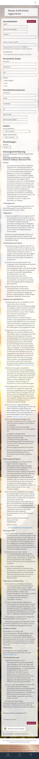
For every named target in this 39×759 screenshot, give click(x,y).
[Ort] (19, 111)
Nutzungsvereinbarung (30, 750)
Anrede (5, 78)
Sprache (5, 144)
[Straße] (19, 101)
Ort (4, 109)
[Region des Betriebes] (10, 137)
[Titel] (19, 75)
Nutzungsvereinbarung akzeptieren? (15, 713)
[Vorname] (19, 64)
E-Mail (5, 24)
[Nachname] (19, 69)
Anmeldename (7, 52)
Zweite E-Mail (7, 114)
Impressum (5, 750)
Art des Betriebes (9, 129)
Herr (5, 86)
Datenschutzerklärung (16, 750)
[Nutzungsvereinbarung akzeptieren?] (3, 716)
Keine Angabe (8, 80)
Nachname (7, 67)
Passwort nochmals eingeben (10, 42)
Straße (5, 98)
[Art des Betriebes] (16, 131)
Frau (5, 83)
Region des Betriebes (10, 134)
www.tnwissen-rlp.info (22, 171)
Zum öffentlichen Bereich (21, 734)
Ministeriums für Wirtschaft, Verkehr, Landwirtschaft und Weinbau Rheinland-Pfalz (23, 741)
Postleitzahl (6, 104)
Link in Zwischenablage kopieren (19, 746)
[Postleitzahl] (19, 106)
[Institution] (19, 95)
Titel (4, 72)
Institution (7, 93)
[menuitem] (35, 2)
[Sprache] (7, 147)
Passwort (6, 34)
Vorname (6, 61)
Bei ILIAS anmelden (8, 734)
